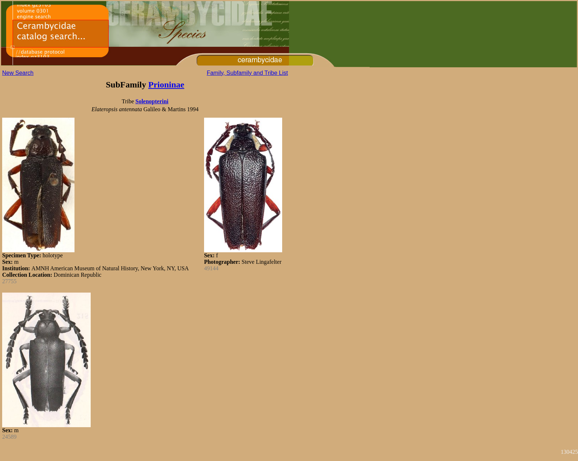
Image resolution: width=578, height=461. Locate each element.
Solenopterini (151, 101)
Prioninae (166, 84)
